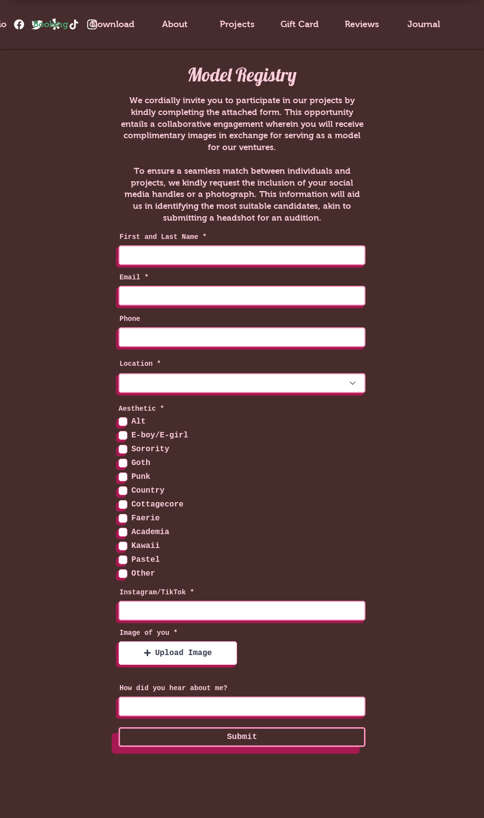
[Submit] (242, 737)
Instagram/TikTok (153, 592)
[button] (178, 653)
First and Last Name (159, 237)
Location (136, 363)
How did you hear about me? (173, 688)
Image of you (144, 632)
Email (130, 277)
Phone (130, 318)
